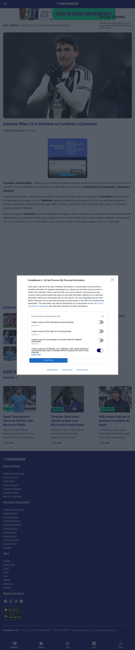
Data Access (67, 370)
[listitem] (67, 316)
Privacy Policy (82, 370)
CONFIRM (48, 360)
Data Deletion (52, 370)
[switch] (100, 322)
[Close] (113, 280)
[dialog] (67, 325)
